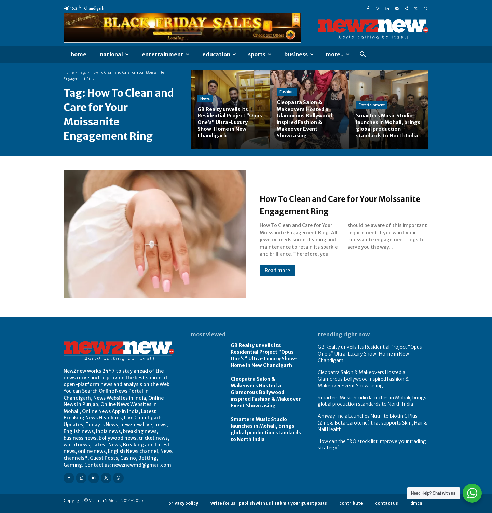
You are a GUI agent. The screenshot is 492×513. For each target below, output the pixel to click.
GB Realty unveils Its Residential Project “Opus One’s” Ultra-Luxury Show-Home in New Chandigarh (264, 355)
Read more (277, 270)
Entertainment (372, 98)
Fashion (286, 91)
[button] (362, 54)
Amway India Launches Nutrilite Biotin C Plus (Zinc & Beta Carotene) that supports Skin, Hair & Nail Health (372, 422)
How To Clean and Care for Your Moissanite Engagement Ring (336, 204)
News (205, 98)
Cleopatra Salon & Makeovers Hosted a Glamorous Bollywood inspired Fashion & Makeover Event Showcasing (266, 392)
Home (69, 72)
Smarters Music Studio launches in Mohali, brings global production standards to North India (372, 400)
